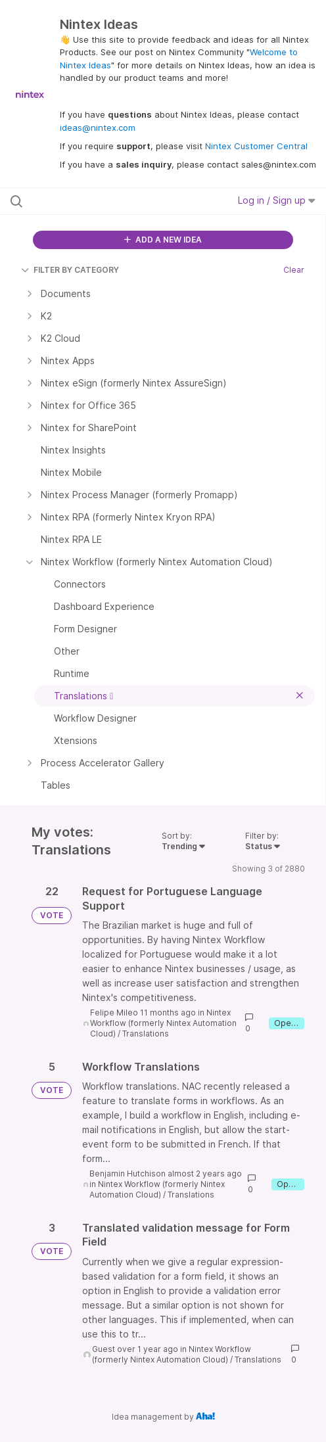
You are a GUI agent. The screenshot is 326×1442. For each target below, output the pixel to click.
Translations (145, 1033)
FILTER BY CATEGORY (70, 270)
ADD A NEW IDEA (163, 239)
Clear (293, 270)
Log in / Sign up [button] (276, 200)
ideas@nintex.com (97, 127)
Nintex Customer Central (256, 146)
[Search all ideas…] (98, 201)
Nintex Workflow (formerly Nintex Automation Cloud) (163, 1023)
